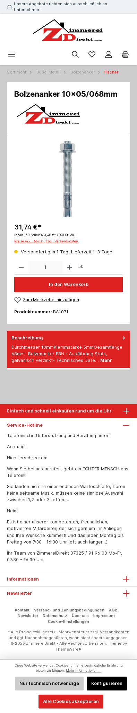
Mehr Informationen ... (84, 670)
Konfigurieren (106, 683)
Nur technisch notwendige (49, 683)
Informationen (23, 579)
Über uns (80, 615)
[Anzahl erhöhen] (69, 268)
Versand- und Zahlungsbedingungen (69, 610)
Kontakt (22, 610)
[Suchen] (75, 54)
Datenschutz (55, 615)
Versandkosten (114, 631)
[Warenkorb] (125, 54)
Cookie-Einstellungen (68, 621)
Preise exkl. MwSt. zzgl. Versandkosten (46, 241)
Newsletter (28, 615)
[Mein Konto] (108, 54)
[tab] (68, 349)
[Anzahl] (45, 268)
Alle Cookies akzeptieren (71, 701)
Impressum (104, 615)
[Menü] (11, 54)
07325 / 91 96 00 (88, 553)
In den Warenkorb (68, 284)
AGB (113, 610)
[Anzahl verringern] (21, 268)
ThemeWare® (68, 649)
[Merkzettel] (92, 54)
